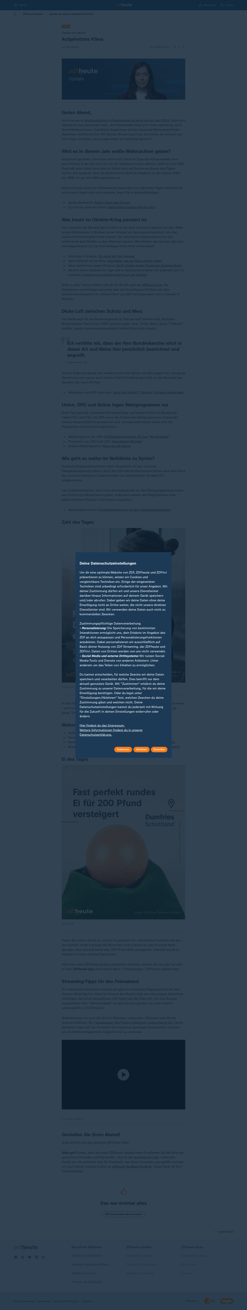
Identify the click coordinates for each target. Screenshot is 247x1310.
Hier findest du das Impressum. (102, 725)
